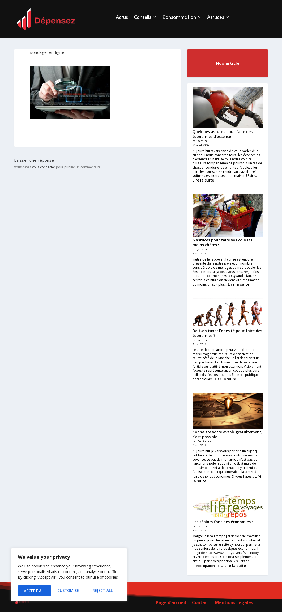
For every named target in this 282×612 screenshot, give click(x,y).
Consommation (179, 17)
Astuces (215, 17)
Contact (200, 603)
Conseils (142, 17)
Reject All (69, 590)
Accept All (103, 590)
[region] (69, 575)
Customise (34, 590)
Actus (122, 17)
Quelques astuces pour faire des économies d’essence (223, 134)
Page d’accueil (171, 603)
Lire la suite (203, 180)
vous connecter (43, 167)
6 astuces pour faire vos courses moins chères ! (222, 242)
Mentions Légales (234, 603)
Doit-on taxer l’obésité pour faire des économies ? (227, 333)
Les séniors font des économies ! (223, 521)
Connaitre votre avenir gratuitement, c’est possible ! (227, 434)
